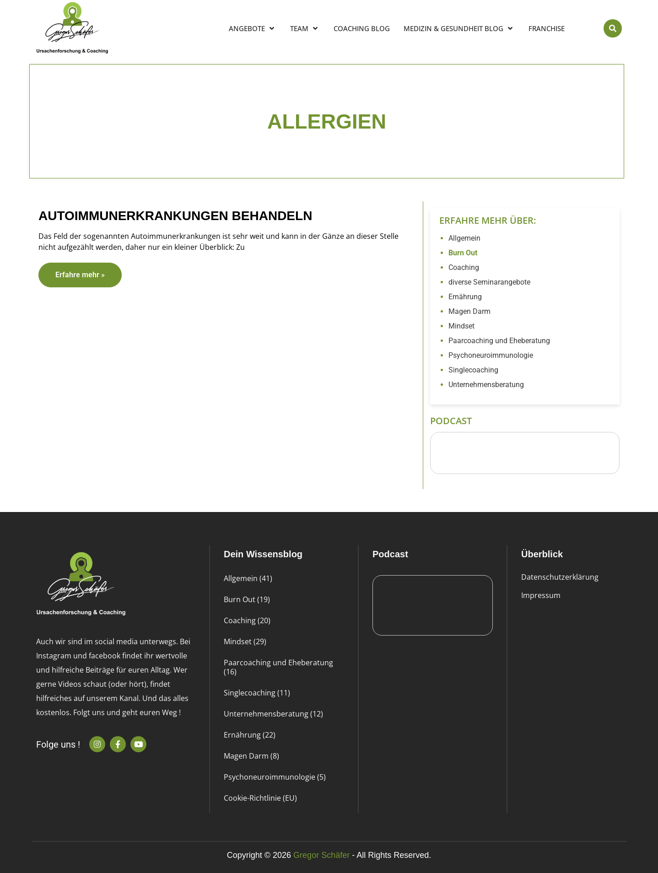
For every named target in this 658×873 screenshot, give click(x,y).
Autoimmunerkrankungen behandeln (175, 216)
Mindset (461, 326)
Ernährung (465, 296)
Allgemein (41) (248, 578)
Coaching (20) (247, 620)
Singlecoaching (473, 370)
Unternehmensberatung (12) (273, 714)
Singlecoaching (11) (257, 693)
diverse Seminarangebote (489, 282)
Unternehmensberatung (486, 384)
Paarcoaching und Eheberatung (499, 340)
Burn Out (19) (247, 599)
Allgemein (464, 238)
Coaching (463, 267)
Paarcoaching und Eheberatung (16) (278, 667)
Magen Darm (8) (251, 756)
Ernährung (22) (249, 735)
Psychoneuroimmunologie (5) (275, 777)
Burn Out (462, 252)
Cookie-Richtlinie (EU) (260, 798)
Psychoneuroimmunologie (490, 355)
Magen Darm (469, 311)
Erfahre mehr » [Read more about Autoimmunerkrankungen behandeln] (80, 274)
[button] (613, 28)
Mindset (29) (245, 641)
